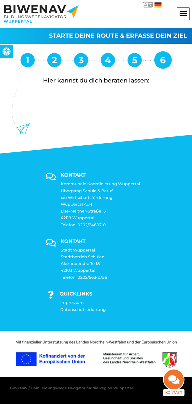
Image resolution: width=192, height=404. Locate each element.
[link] (6, 51)
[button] (183, 14)
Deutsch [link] (158, 5)
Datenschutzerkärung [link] (83, 309)
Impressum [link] (72, 302)
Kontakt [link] (173, 394)
